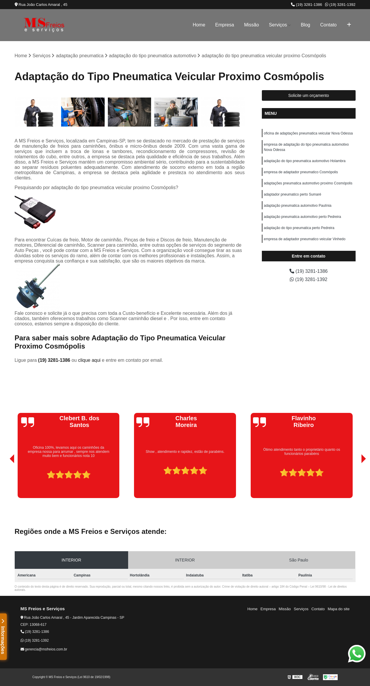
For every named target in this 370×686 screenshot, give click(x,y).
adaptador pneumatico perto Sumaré (292, 194)
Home (199, 24)
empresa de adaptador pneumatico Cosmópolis (301, 172)
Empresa (224, 24)
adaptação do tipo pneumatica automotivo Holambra (305, 161)
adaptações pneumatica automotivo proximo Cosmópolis (308, 183)
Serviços (278, 24)
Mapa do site (338, 609)
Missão (251, 24)
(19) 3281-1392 (340, 4)
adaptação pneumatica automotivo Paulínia (298, 206)
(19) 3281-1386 (306, 4)
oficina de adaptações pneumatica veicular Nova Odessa (308, 133)
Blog (305, 24)
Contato (328, 24)
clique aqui (89, 360)
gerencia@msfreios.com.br (44, 649)
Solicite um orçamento (308, 95)
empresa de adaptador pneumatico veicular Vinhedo (305, 239)
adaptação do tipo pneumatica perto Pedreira (299, 228)
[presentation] (3, 481)
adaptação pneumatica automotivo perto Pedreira (302, 217)
